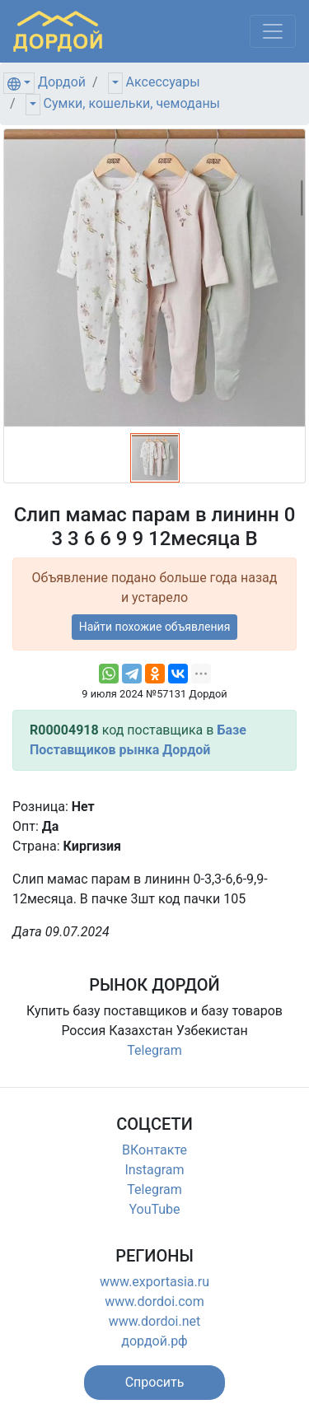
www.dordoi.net (155, 1321)
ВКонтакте (154, 1150)
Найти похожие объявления (155, 626)
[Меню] (273, 31)
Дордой (62, 82)
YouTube (154, 1209)
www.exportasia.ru (154, 1282)
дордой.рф (154, 1341)
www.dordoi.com (154, 1301)
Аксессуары (163, 82)
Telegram (154, 1050)
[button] (155, 1382)
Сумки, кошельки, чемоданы (132, 103)
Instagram (154, 1170)
